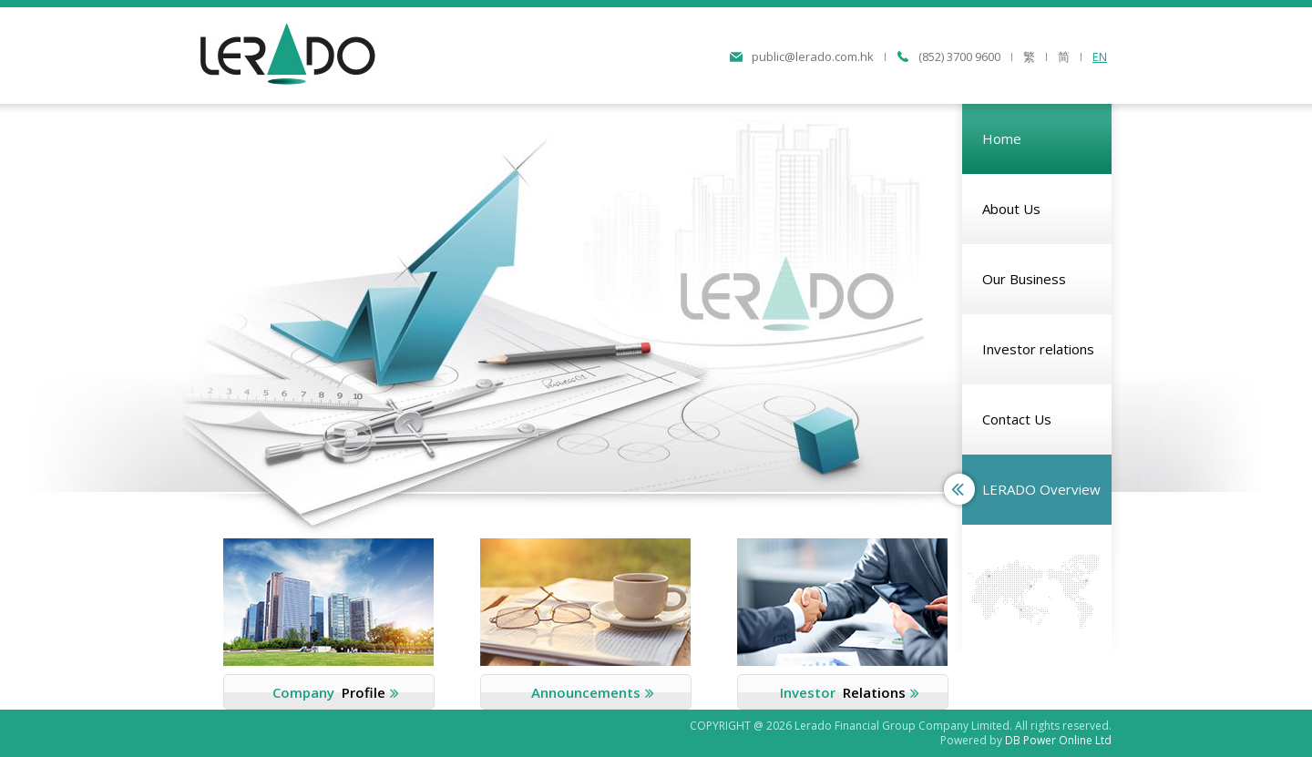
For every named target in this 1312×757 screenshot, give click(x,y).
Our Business (1024, 279)
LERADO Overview (1041, 489)
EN (1099, 56)
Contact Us (1016, 419)
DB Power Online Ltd (1058, 740)
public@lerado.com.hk (813, 56)
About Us (1011, 208)
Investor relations (1038, 349)
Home (1001, 138)
